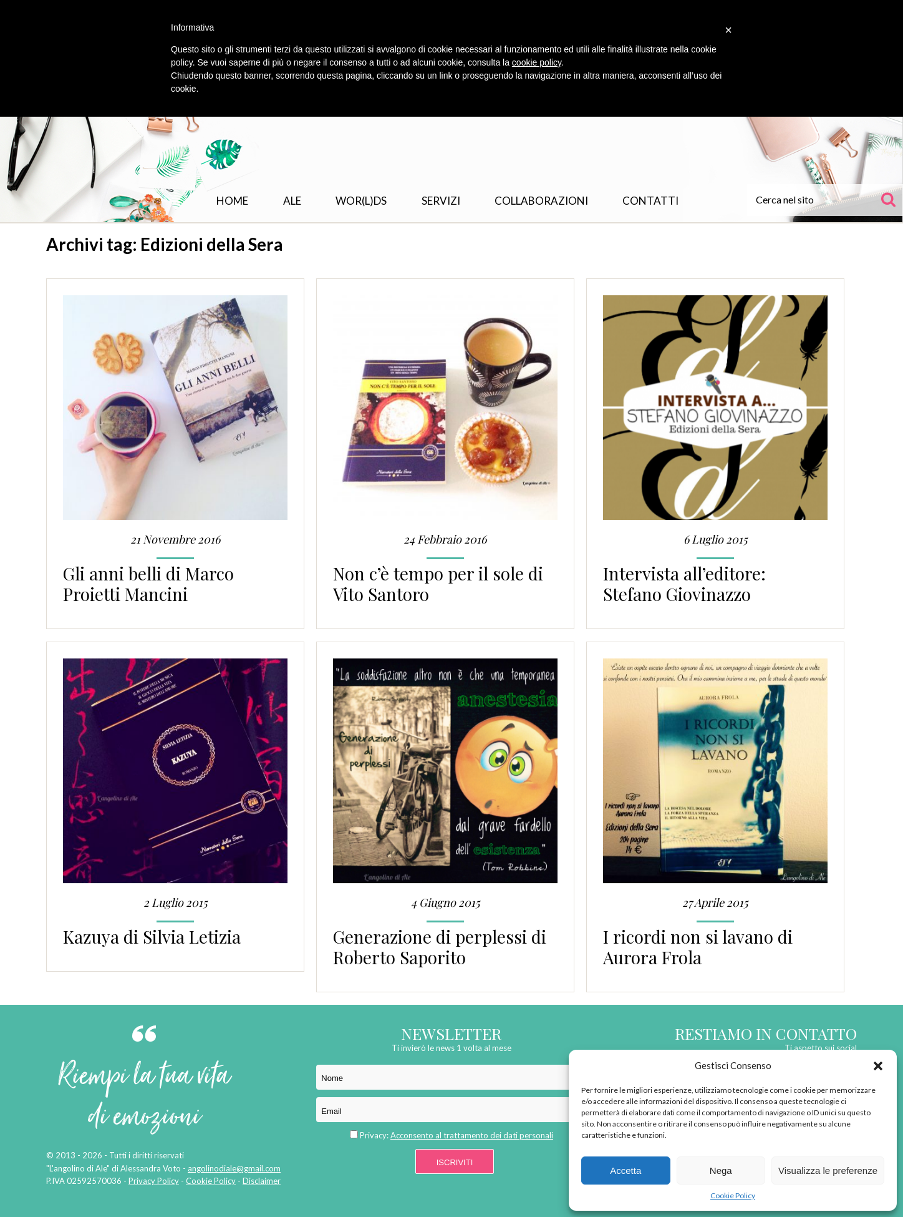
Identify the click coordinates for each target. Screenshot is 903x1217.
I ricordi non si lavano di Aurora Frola (698, 947)
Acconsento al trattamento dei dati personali (471, 1135)
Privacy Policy (153, 1181)
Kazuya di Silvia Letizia (152, 936)
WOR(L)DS (361, 200)
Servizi (441, 200)
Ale (292, 200)
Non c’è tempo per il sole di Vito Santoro (438, 583)
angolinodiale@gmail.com (234, 1168)
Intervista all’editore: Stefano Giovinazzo (684, 583)
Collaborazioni (541, 200)
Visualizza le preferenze (827, 1170)
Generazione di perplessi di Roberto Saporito (439, 947)
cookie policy (536, 62)
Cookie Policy (732, 1195)
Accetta (625, 1170)
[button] (878, 1066)
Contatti (650, 200)
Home (232, 200)
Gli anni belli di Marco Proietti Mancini (148, 583)
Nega (721, 1170)
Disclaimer (262, 1181)
